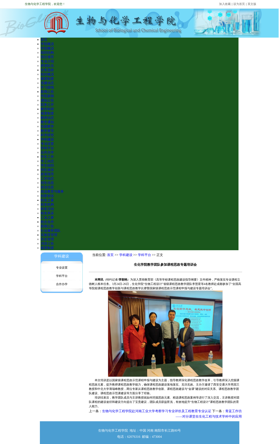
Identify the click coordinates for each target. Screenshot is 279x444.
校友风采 (47, 213)
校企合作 (47, 222)
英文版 (252, 4)
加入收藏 (225, 4)
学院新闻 (47, 96)
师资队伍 (47, 65)
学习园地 (47, 87)
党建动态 (47, 83)
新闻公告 (47, 91)
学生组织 (47, 165)
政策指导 (47, 174)
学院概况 (47, 44)
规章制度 (47, 78)
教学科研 (47, 109)
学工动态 (47, 161)
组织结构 (47, 52)
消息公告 (47, 243)
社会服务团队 (51, 230)
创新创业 (47, 196)
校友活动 (47, 209)
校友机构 (47, 204)
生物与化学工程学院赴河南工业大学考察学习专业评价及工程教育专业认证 (156, 411)
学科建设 (47, 139)
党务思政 (47, 70)
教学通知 (47, 122)
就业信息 (47, 187)
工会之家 (47, 217)
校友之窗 (47, 200)
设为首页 (239, 4)
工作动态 (47, 178)
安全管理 (47, 239)
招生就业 (47, 169)
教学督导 (47, 130)
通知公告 (47, 100)
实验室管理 (49, 235)
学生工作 (47, 156)
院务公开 (47, 104)
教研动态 (47, 117)
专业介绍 (47, 61)
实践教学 (47, 126)
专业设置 (47, 143)
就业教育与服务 (52, 191)
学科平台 (47, 148)
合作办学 (47, 152)
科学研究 (47, 135)
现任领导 (47, 57)
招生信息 (47, 183)
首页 (44, 39)
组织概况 (47, 74)
